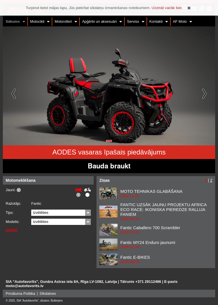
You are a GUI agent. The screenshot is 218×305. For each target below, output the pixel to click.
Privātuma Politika (20, 293)
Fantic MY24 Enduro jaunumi (147, 242)
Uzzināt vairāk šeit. (167, 8)
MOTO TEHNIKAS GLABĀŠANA (151, 191)
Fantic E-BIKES (135, 257)
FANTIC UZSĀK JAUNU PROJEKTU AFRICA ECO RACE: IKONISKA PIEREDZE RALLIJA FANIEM (163, 209)
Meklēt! (12, 230)
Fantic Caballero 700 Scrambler (150, 227)
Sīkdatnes (47, 293)
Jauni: (11, 190)
